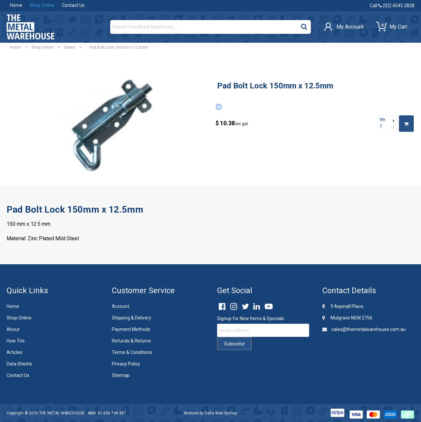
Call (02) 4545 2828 (392, 5)
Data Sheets (19, 363)
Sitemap (121, 375)
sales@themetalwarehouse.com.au (364, 329)
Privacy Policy (126, 363)
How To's (16, 340)
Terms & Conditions (132, 352)
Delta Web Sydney (221, 413)
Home (16, 5)
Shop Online (42, 5)
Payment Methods (131, 329)
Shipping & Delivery (131, 317)
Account (120, 306)
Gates (69, 47)
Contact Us (73, 5)
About (13, 329)
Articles (14, 352)
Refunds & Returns (131, 340)
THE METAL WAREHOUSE (62, 413)
